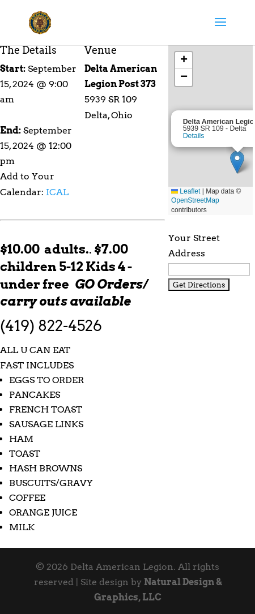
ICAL (57, 192)
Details (194, 136)
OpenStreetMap (195, 200)
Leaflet (185, 191)
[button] (237, 162)
